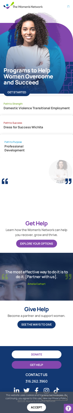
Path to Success (13, 122)
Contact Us (36, 374)
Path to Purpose (13, 142)
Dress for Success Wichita (23, 127)
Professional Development (14, 148)
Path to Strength (13, 103)
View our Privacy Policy (54, 398)
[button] (68, 408)
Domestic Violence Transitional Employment (37, 108)
